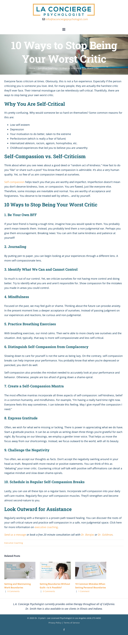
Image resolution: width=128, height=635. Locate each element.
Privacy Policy (55, 622)
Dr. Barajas (87, 534)
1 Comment (83, 591)
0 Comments (13, 591)
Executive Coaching (13, 543)
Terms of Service (72, 622)
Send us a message (15, 534)
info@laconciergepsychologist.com (65, 19)
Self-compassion (14, 182)
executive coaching (46, 527)
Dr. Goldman (105, 534)
